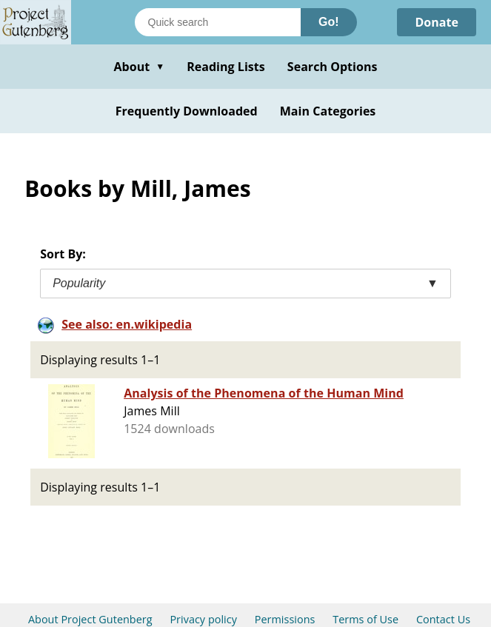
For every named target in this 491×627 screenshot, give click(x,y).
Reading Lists (226, 66)
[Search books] (218, 22)
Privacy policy (203, 619)
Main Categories (328, 111)
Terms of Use (365, 619)
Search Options (332, 66)
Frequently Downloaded (187, 111)
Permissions (285, 619)
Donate (436, 22)
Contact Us (443, 619)
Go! (328, 22)
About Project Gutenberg (90, 619)
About (138, 67)
